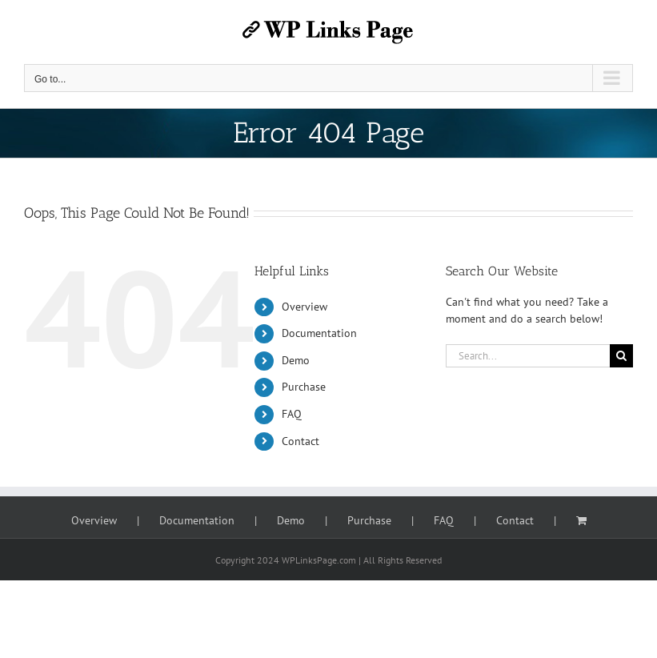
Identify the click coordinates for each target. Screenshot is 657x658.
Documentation (319, 333)
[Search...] (528, 355)
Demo (296, 360)
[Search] (621, 355)
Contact (300, 441)
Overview (304, 306)
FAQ (292, 414)
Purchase (304, 386)
